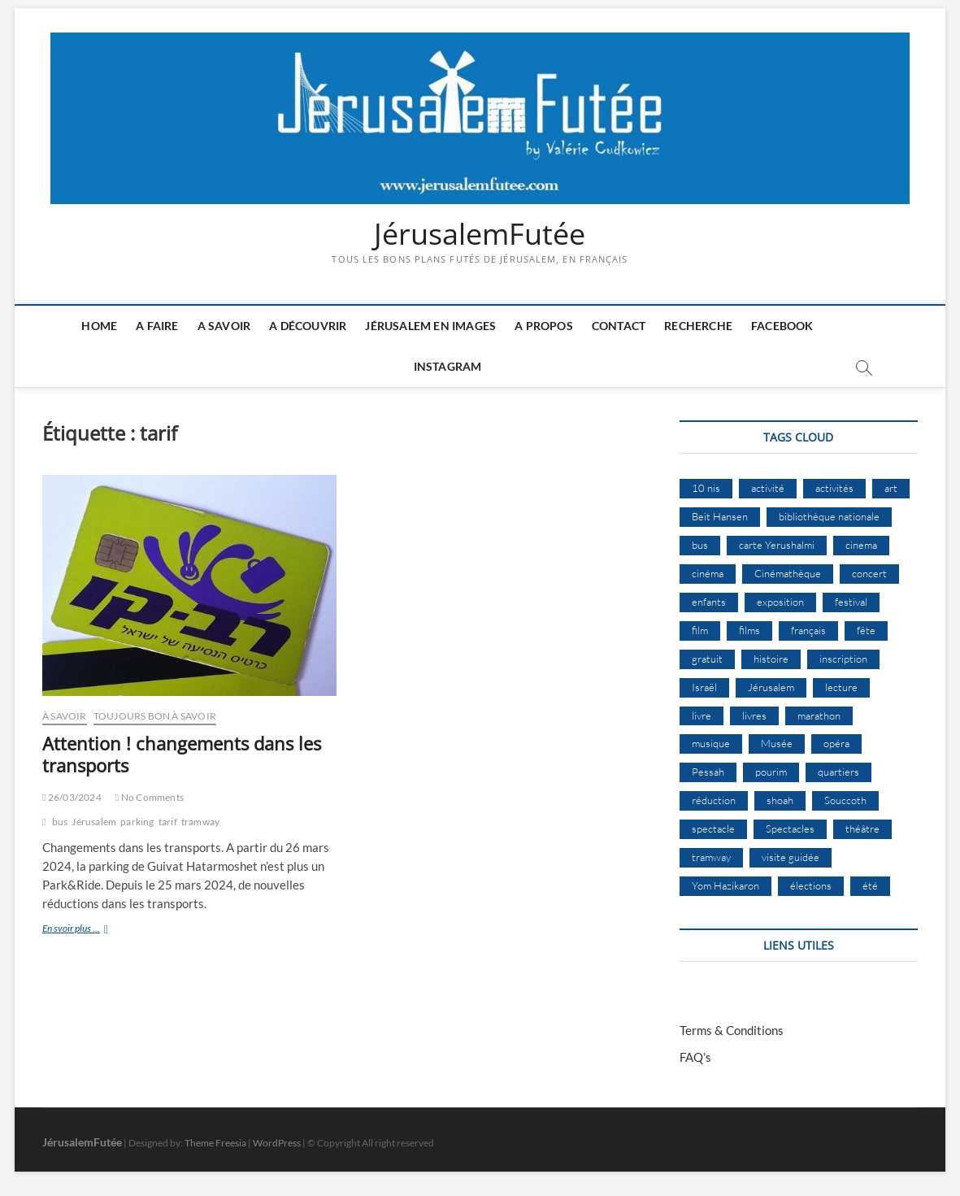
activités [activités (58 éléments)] (834, 487)
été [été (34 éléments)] (870, 885)
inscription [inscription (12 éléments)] (843, 658)
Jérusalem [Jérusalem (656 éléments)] (771, 687)
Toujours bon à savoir (154, 716)
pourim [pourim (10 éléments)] (771, 771)
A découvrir (307, 326)
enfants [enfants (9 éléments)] (709, 601)
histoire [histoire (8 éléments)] (771, 658)
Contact (618, 326)
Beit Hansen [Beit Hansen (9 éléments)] (720, 516)
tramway (200, 821)
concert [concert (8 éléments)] (869, 573)
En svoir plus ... (97, 929)
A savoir (224, 326)
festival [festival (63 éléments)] (851, 601)
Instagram (448, 366)
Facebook (782, 326)
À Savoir (64, 716)
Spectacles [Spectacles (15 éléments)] (790, 828)
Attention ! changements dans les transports (181, 754)
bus (60, 821)
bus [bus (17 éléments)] (700, 544)
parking (137, 821)
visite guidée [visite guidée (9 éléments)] (790, 856)
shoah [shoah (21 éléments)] (780, 800)
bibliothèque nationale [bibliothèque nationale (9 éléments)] (829, 516)
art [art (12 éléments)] (890, 487)
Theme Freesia (215, 1143)
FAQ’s (695, 1057)
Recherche (698, 326)
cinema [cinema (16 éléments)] (861, 544)
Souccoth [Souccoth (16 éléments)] (845, 800)
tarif (168, 821)
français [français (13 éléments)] (808, 630)
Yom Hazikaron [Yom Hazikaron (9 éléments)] (725, 885)
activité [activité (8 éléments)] (767, 487)
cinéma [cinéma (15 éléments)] (707, 573)
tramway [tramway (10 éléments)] (711, 856)
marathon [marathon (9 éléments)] (819, 715)
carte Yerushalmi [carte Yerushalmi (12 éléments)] (776, 544)
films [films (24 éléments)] (749, 630)
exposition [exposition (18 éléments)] (780, 601)
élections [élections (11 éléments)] (811, 885)
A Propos (544, 326)
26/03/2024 (72, 797)
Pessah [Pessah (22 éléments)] (708, 771)
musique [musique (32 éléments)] (711, 743)
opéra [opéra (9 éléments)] (836, 743)
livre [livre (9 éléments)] (701, 715)
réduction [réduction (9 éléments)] (714, 800)
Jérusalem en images (430, 326)
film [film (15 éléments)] (700, 630)
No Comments (149, 797)
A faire (157, 326)
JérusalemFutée (479, 234)
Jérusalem (94, 821)
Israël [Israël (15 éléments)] (704, 687)
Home (99, 326)
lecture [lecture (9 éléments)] (841, 687)
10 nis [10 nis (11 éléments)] (706, 487)
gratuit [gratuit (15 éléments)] (707, 658)
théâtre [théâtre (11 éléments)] (862, 828)
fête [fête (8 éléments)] (866, 630)
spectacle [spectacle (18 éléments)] (713, 828)
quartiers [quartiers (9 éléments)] (838, 771)
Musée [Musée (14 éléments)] (777, 743)
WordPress (277, 1143)
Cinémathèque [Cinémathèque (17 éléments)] (787, 573)
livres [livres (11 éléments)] (754, 715)
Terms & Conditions (732, 1030)
